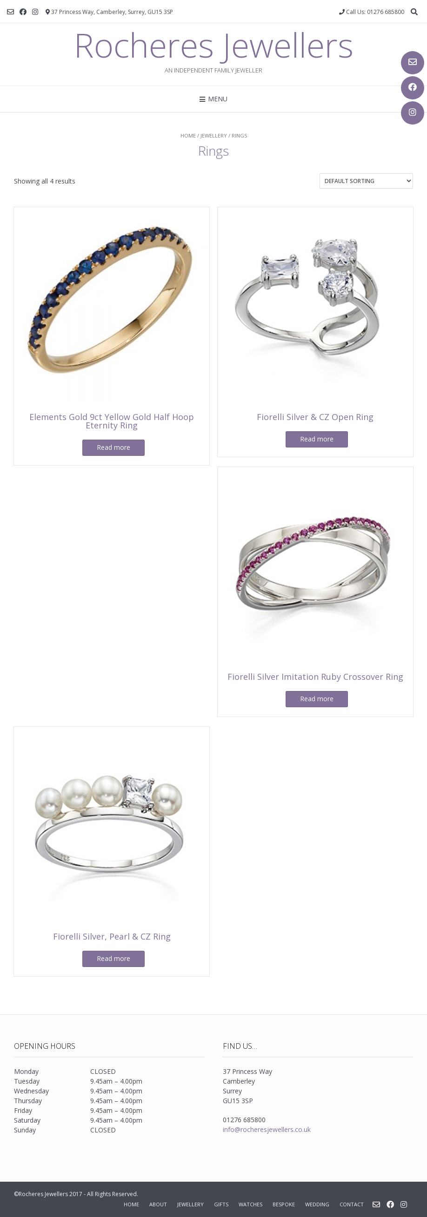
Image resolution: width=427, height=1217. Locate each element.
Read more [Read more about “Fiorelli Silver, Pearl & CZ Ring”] (113, 958)
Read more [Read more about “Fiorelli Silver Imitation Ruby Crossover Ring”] (317, 698)
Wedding (317, 1204)
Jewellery (213, 135)
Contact (352, 1204)
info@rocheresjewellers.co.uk (267, 1129)
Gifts (221, 1204)
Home (188, 135)
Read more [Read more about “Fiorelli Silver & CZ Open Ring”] (317, 438)
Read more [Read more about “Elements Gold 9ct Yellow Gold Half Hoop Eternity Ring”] (113, 447)
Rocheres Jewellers (214, 44)
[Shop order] (366, 181)
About (158, 1204)
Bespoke (284, 1204)
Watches (250, 1204)
